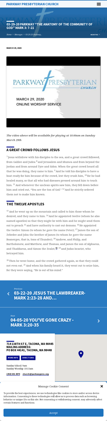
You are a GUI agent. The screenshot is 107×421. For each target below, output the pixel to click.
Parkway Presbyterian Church (32, 4)
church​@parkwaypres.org (36, 374)
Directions (28, 357)
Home (9, 34)
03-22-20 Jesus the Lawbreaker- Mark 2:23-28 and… (49, 295)
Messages (19, 34)
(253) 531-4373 (13, 374)
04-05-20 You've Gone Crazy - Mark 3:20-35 (42, 322)
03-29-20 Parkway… (34, 34)
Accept (53, 413)
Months (95, 34)
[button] (102, 386)
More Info (13, 357)
